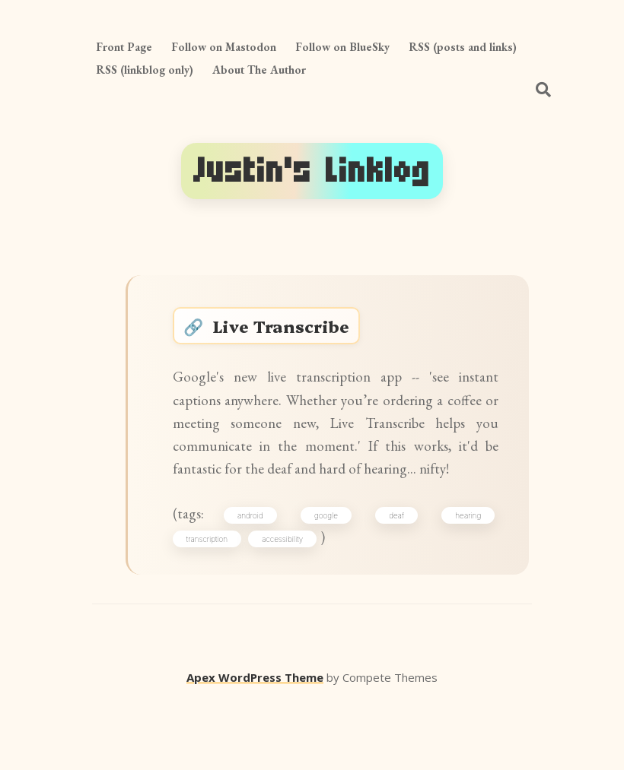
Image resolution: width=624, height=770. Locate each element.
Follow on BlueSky (342, 47)
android (258, 577)
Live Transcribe (291, 332)
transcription (213, 604)
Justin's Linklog (312, 170)
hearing (463, 577)
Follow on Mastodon (223, 47)
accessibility (289, 604)
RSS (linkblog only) (144, 69)
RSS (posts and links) (463, 47)
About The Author (259, 69)
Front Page (124, 47)
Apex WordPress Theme (254, 748)
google (329, 577)
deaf (395, 577)
